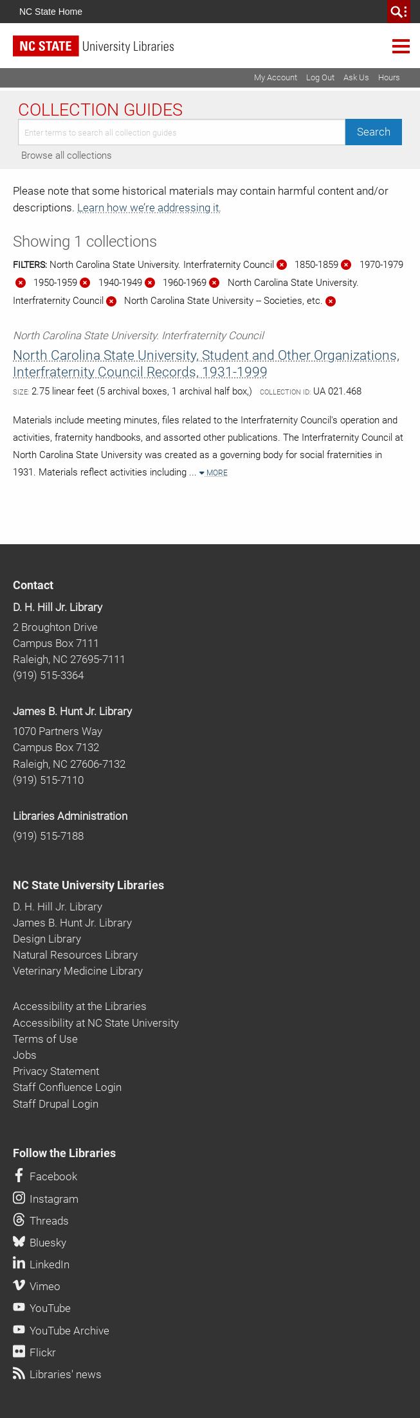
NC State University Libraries (88, 885)
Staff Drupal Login (55, 1103)
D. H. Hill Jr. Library (57, 607)
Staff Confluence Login (67, 1087)
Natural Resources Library (75, 954)
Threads (41, 1220)
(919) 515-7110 (48, 780)
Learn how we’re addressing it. (149, 207)
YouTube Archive (61, 1330)
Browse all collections (66, 155)
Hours (389, 77)
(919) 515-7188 (48, 835)
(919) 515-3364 (48, 675)
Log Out (320, 77)
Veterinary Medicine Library (78, 970)
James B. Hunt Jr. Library (72, 711)
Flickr (34, 1352)
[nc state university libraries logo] (216, 51)
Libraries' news (57, 1374)
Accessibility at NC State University (96, 1022)
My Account (275, 77)
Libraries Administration (70, 816)
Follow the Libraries (64, 1153)
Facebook (45, 1176)
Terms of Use (45, 1038)
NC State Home (50, 11)
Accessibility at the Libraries (80, 1006)
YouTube (42, 1308)
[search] (398, 11)
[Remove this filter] (281, 265)
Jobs (25, 1055)
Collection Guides (100, 110)
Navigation (401, 45)
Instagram (45, 1198)
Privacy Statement (56, 1071)
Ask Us (356, 77)
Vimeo (36, 1286)
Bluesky (39, 1242)
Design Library (47, 938)
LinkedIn (41, 1264)
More (213, 472)
